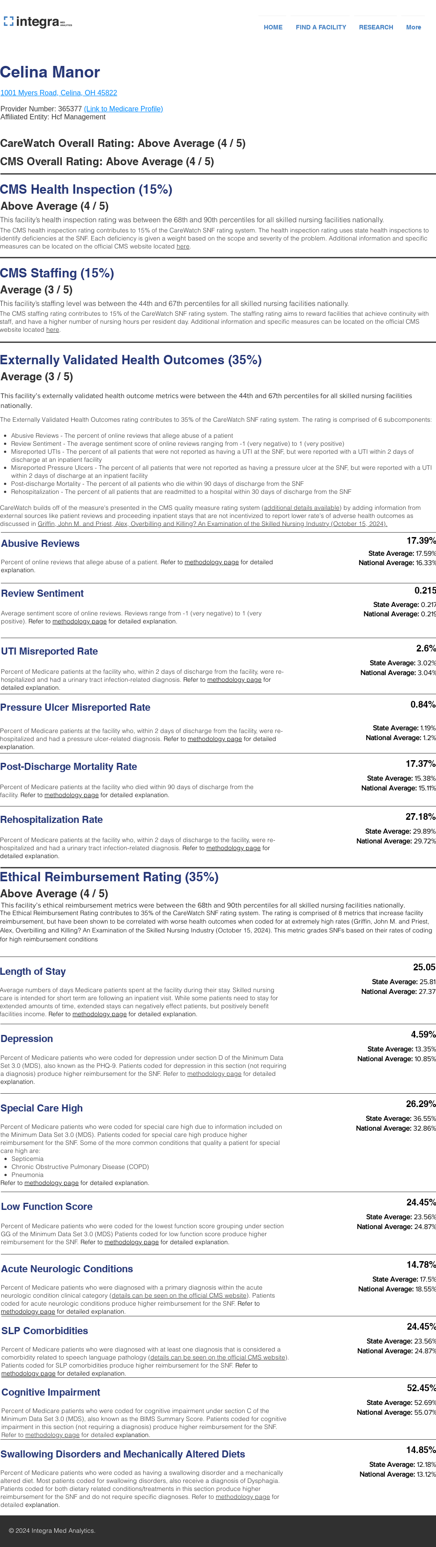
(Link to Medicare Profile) (123, 109)
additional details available (301, 508)
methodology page (212, 562)
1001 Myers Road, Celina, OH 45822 (58, 93)
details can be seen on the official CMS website (179, 1295)
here (183, 246)
